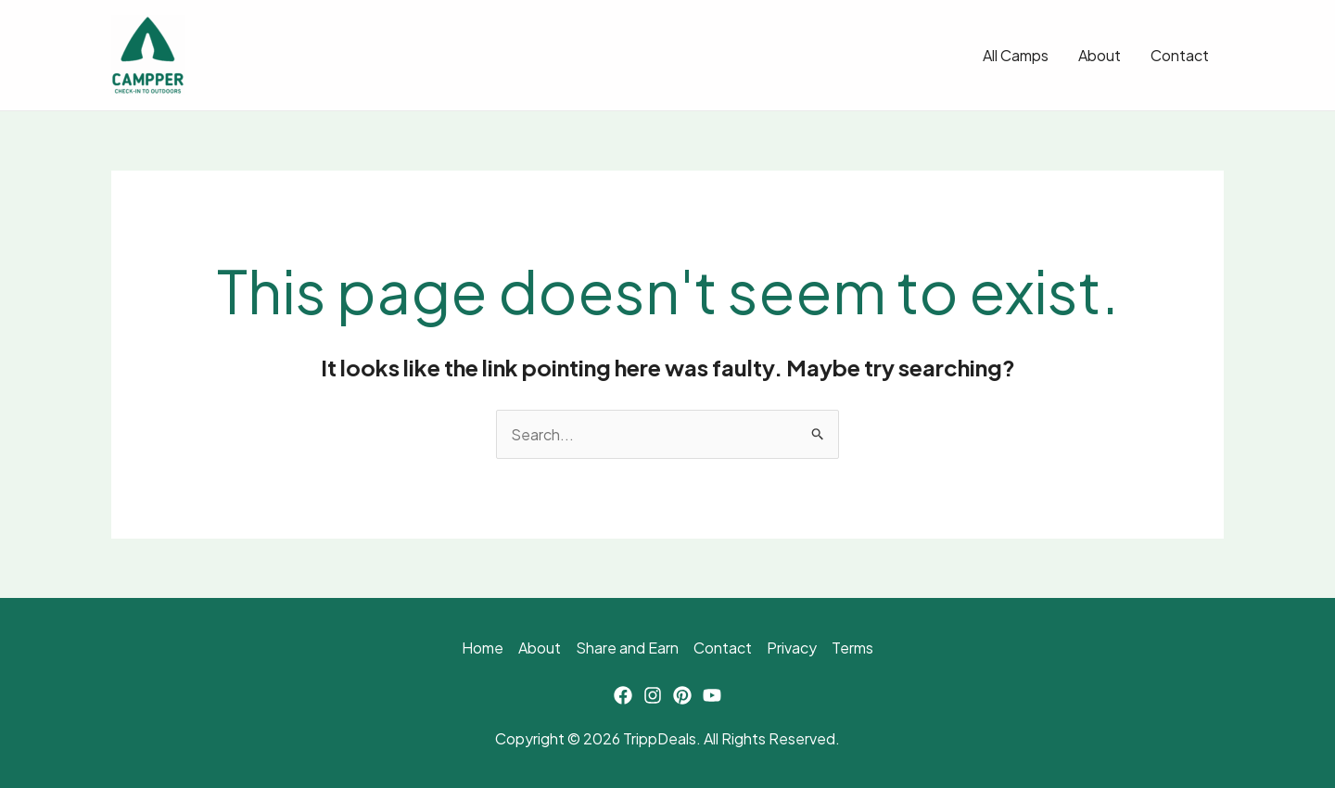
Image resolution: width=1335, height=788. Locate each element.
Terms (852, 647)
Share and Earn (627, 647)
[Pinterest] (682, 695)
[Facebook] (623, 695)
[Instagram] (652, 695)
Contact (1180, 55)
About (1099, 55)
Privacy (792, 647)
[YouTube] (712, 695)
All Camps (1016, 55)
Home (482, 647)
